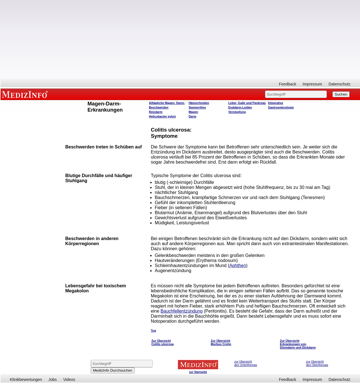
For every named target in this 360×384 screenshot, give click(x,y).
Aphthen (237, 265)
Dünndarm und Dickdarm (298, 347)
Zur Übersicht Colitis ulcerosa (162, 342)
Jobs (52, 379)
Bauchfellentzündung (181, 311)
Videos (69, 379)
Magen (193, 112)
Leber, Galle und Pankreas (247, 103)
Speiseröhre (197, 107)
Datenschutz (339, 84)
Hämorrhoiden (199, 103)
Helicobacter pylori (162, 116)
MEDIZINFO (26, 94)
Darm (192, 116)
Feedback (287, 84)
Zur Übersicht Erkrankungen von (293, 342)
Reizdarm (156, 112)
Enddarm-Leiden (240, 107)
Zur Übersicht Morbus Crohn (221, 342)
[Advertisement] (180, 39)
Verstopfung (237, 112)
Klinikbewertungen (26, 379)
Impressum (312, 84)
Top (153, 330)
